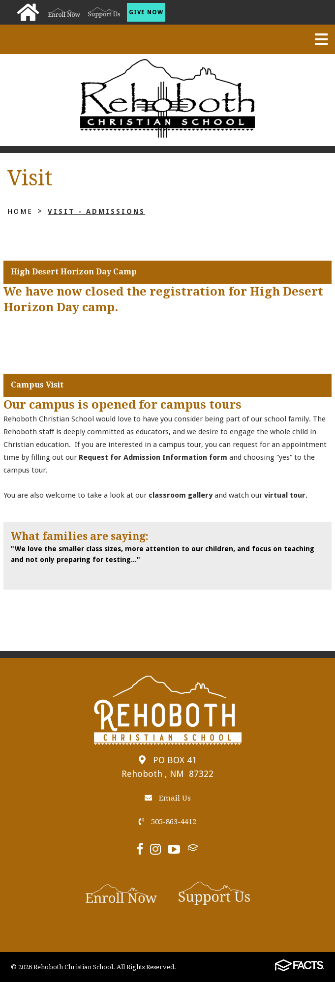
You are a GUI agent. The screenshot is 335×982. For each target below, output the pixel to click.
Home (20, 211)
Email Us (168, 798)
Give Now (146, 12)
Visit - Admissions (96, 211)
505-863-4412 (167, 821)
